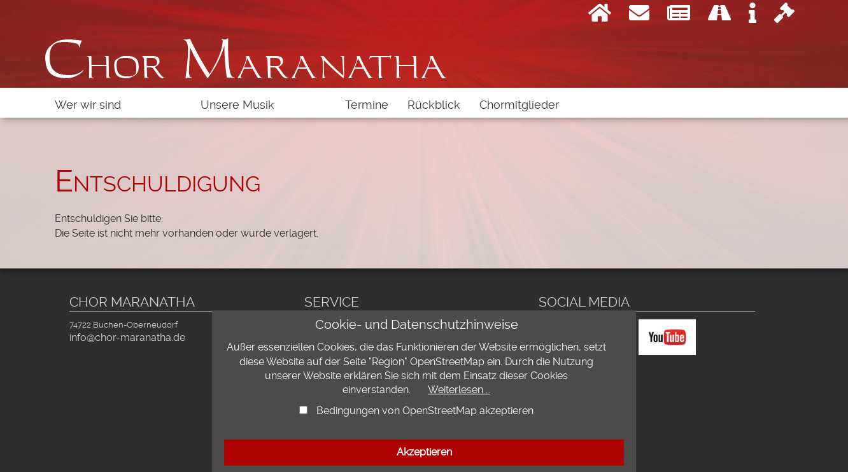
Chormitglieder (519, 105)
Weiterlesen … (459, 390)
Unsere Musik (237, 105)
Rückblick (433, 105)
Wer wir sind (88, 105)
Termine (366, 105)
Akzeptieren (424, 452)
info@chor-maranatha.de (127, 337)
